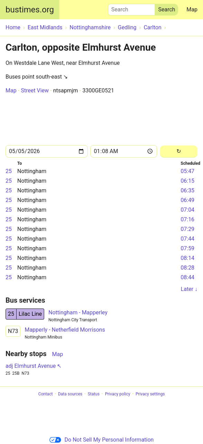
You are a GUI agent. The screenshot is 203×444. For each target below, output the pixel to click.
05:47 (187, 171)
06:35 (187, 190)
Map (191, 9)
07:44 (187, 238)
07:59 (187, 248)
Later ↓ (189, 289)
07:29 (187, 229)
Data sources (70, 394)
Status (93, 394)
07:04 (187, 209)
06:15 (187, 181)
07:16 (187, 219)
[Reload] (178, 151)
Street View (35, 90)
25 (9, 171)
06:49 (187, 200)
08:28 (187, 267)
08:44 (187, 277)
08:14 (187, 258)
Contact (45, 394)
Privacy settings (150, 394)
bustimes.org (30, 9)
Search (131, 8)
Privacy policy (117, 394)
